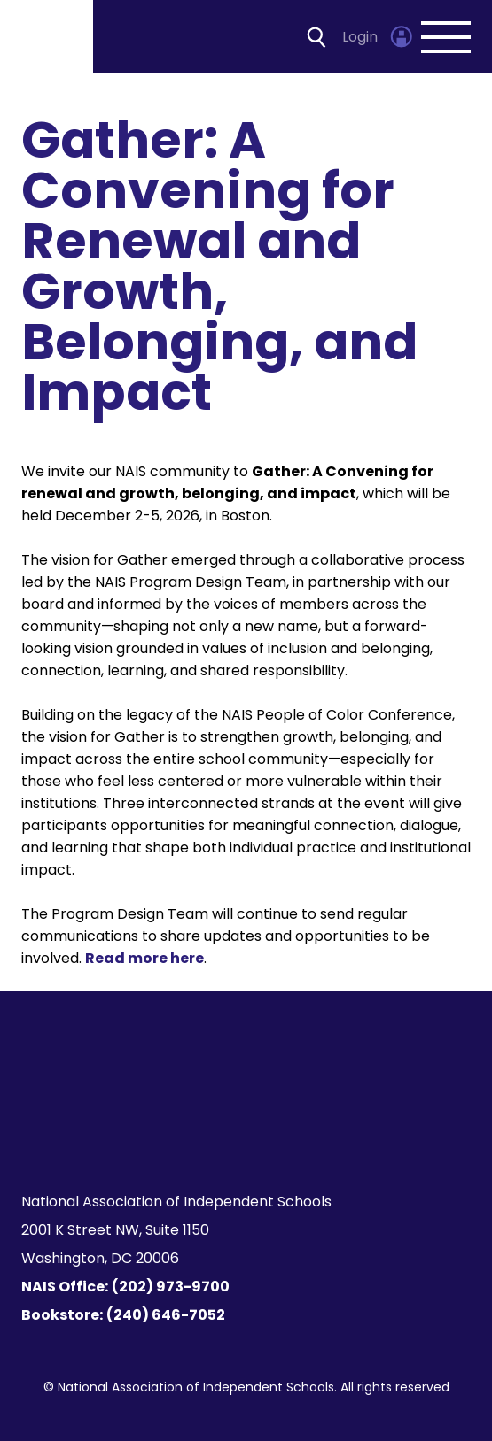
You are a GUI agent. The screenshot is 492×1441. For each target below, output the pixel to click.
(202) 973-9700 (171, 1286)
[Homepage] (47, 37)
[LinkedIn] (257, 1135)
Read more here (144, 958)
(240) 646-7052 (165, 1315)
